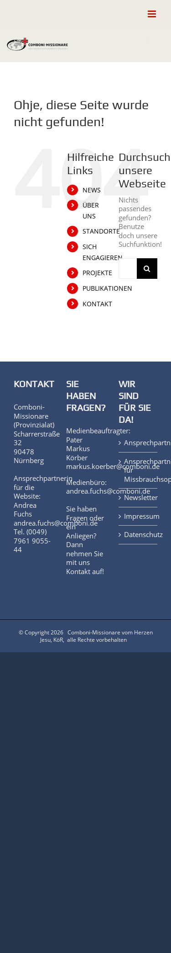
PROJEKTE (97, 272)
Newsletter (138, 497)
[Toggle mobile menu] (152, 14)
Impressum (138, 516)
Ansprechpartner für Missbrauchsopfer (138, 470)
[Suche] (147, 268)
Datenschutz (138, 534)
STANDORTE (101, 231)
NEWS (92, 190)
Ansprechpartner (138, 442)
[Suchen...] (128, 268)
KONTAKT (97, 303)
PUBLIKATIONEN (107, 288)
